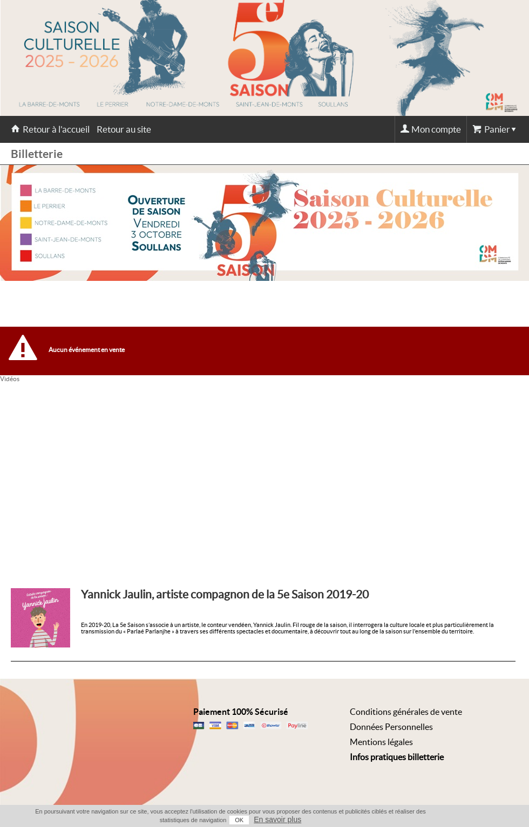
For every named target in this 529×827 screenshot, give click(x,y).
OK (239, 820)
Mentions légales (381, 742)
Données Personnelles (391, 727)
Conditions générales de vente (406, 711)
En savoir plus (277, 819)
